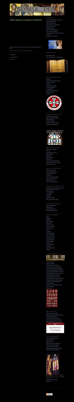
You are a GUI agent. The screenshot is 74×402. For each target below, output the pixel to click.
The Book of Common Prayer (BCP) (53, 266)
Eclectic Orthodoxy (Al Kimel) (52, 176)
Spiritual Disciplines (50, 283)
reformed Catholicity (50, 234)
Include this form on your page (55, 332)
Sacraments (48, 231)
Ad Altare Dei (49, 175)
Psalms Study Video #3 (51, 21)
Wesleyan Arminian (50, 92)
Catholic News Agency (51, 170)
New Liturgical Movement (51, 172)
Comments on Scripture (26, 47)
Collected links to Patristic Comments (54, 319)
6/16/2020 (30, 50)
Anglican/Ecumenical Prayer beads (53, 281)
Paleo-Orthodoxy (49, 221)
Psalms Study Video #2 (51, 23)
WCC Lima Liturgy (50, 286)
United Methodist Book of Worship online (54, 273)
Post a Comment (14, 57)
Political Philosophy (50, 233)
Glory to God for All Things (51, 178)
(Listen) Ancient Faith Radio (52, 181)
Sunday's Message (50, 28)
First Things (48, 194)
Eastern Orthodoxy (50, 241)
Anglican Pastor (49, 154)
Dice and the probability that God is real (54, 19)
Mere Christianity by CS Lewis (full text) (54, 57)
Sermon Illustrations (50, 263)
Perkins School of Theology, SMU (53, 343)
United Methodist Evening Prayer (53, 276)
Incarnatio (48, 84)
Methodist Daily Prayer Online (52, 265)
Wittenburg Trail (49, 207)
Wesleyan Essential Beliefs (51, 124)
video (11, 48)
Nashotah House (49, 341)
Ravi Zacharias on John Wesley (52, 24)
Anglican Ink (48, 156)
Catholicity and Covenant (51, 152)
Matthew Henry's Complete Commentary (54, 315)
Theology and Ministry (36, 47)
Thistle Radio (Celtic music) (52, 379)
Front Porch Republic (50, 197)
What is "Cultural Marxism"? (52, 31)
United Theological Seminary (52, 346)
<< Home (12, 59)
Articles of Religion (50, 119)
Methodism (48, 220)
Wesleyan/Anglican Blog (51, 85)
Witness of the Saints (50, 226)
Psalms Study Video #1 (51, 26)
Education (48, 249)
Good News (48, 94)
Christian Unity (49, 243)
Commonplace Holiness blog (52, 90)
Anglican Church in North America (53, 162)
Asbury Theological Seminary (52, 338)
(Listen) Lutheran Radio (51, 205)
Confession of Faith (50, 121)
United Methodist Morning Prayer (53, 275)
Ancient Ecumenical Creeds (52, 116)
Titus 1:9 (48, 151)
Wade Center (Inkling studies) (52, 199)
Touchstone (48, 196)
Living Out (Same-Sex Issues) (52, 189)
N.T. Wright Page (49, 192)
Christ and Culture (17, 47)
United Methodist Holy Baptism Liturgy (54, 280)
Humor (47, 216)
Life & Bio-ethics (49, 228)
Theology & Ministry (50, 238)
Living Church (49, 159)
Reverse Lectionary (50, 261)
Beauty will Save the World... (52, 36)
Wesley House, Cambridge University (54, 348)
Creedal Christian (49, 157)
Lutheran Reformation (50, 208)
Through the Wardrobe (51, 87)
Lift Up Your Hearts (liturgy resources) (54, 284)
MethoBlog (48, 79)
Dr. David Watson (49, 89)
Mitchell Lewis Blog (50, 82)
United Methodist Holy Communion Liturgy (55, 278)
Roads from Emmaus (50, 180)
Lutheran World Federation (51, 210)
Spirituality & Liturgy (50, 236)
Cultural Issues (49, 223)
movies (47, 229)
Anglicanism (48, 218)
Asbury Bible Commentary (51, 316)
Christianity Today (50, 191)
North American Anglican (51, 149)
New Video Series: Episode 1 (52, 29)
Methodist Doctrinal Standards (52, 117)
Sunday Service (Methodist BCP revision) (54, 271)
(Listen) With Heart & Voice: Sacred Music (55, 188)
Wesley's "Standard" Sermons (52, 122)
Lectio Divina (49, 288)
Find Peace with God (50, 55)
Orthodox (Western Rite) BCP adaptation (54, 270)
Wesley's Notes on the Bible (52, 313)
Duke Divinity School (50, 340)
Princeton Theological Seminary (52, 344)
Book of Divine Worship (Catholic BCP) (54, 268)
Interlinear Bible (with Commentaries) (54, 321)
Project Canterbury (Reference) (52, 160)
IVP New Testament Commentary (53, 318)
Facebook (48, 381)
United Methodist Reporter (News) (53, 80)
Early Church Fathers (50, 247)
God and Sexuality (50, 244)
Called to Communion (50, 173)
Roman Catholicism (50, 239)
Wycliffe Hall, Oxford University (52, 349)
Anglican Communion (50, 164)
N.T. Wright (48, 246)
